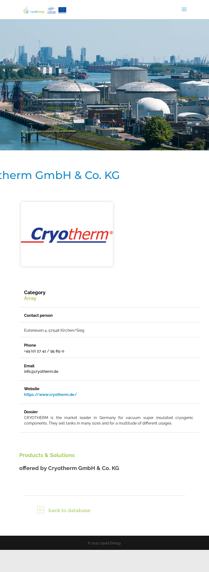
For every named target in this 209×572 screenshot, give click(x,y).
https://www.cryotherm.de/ (50, 394)
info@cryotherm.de (41, 371)
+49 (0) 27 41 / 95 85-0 (44, 351)
